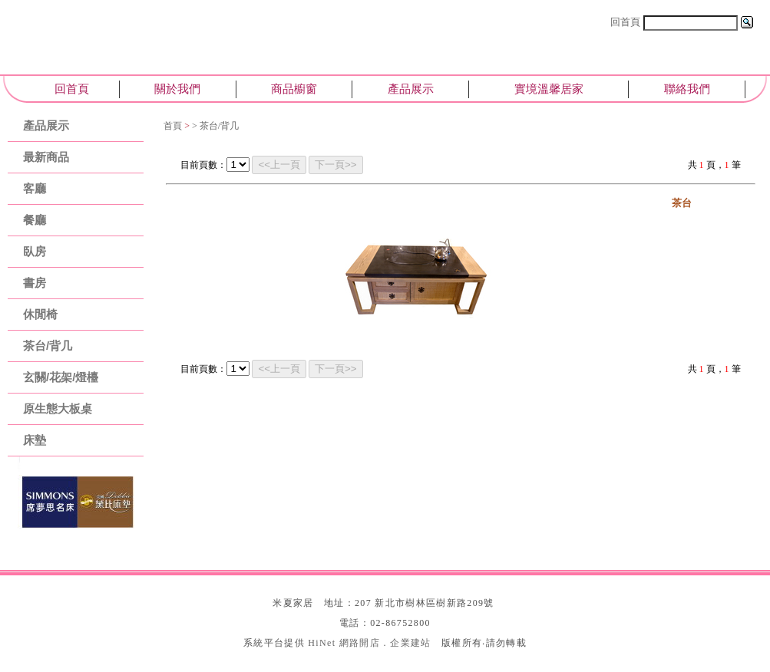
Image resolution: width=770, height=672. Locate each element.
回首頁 (625, 22)
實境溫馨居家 (548, 88)
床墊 (34, 439)
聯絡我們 (687, 88)
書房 (34, 282)
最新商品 (46, 156)
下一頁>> (336, 164)
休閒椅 (40, 314)
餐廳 (34, 219)
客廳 (34, 188)
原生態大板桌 (57, 408)
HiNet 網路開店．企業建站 (369, 642)
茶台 (682, 203)
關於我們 (177, 88)
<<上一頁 (279, 164)
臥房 (34, 251)
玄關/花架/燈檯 (60, 377)
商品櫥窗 (294, 88)
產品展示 (411, 88)
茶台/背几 (47, 345)
